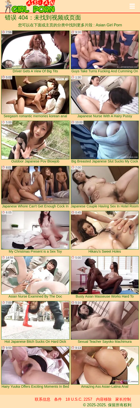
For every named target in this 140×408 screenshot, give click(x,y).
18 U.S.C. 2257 (79, 399)
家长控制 (123, 399)
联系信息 (42, 399)
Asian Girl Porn (109, 25)
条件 (58, 399)
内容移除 (104, 399)
